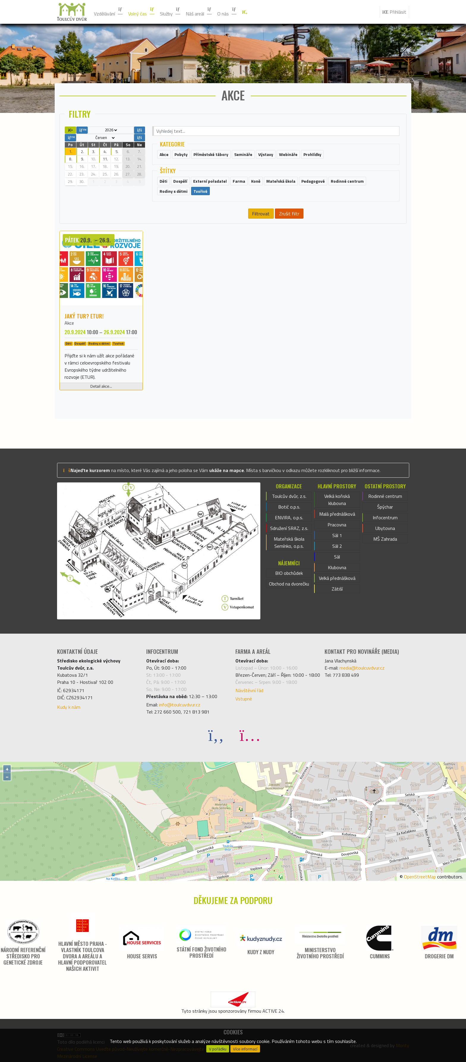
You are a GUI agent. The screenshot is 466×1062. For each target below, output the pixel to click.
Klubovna (337, 567)
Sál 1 (337, 535)
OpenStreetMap (420, 876)
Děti (69, 344)
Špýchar (385, 506)
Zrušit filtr (289, 213)
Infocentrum (385, 517)
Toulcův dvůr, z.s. (289, 496)
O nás (227, 12)
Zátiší (337, 588)
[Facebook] (216, 734)
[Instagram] (250, 734)
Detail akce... (101, 386)
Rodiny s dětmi (99, 344)
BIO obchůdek (289, 573)
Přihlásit (394, 11)
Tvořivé (118, 344)
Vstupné (243, 698)
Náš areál (199, 12)
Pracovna (337, 524)
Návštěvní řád (249, 690)
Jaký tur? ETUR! (84, 316)
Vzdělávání (108, 12)
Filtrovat (261, 213)
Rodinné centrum (385, 496)
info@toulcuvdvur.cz (179, 704)
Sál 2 (337, 546)
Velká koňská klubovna (337, 500)
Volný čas (141, 12)
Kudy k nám (68, 707)
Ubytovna (385, 528)
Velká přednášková (337, 578)
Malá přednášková (337, 513)
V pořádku (217, 1049)
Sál (337, 556)
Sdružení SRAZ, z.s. (289, 528)
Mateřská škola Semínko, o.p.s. (289, 542)
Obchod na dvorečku (289, 583)
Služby (170, 12)
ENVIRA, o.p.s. (289, 517)
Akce (69, 322)
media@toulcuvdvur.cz (362, 667)
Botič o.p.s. (289, 506)
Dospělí (80, 344)
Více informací (245, 1049)
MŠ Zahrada (385, 538)
